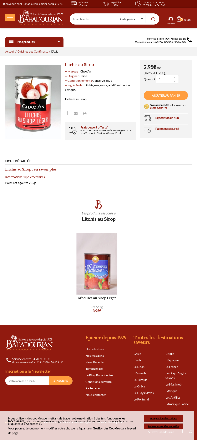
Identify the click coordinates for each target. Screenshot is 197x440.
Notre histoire (94, 349)
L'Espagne (172, 360)
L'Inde (137, 360)
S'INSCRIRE (60, 380)
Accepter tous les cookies (163, 418)
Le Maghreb (173, 384)
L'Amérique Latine (177, 404)
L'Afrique (171, 391)
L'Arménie (140, 373)
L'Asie (137, 353)
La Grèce (139, 386)
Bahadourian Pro (158, 107)
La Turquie (140, 379)
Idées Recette (94, 362)
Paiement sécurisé (167, 128)
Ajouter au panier (166, 95)
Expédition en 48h (167, 117)
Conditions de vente (98, 381)
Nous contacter (95, 394)
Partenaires (93, 388)
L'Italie (169, 353)
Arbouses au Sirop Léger (97, 298)
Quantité (149, 79)
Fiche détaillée (17, 161)
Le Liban (139, 366)
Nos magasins (94, 355)
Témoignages (94, 368)
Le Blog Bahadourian (99, 375)
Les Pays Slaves (144, 393)
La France (171, 366)
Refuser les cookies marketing (163, 426)
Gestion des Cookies (106, 428)
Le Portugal (141, 399)
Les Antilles (172, 397)
